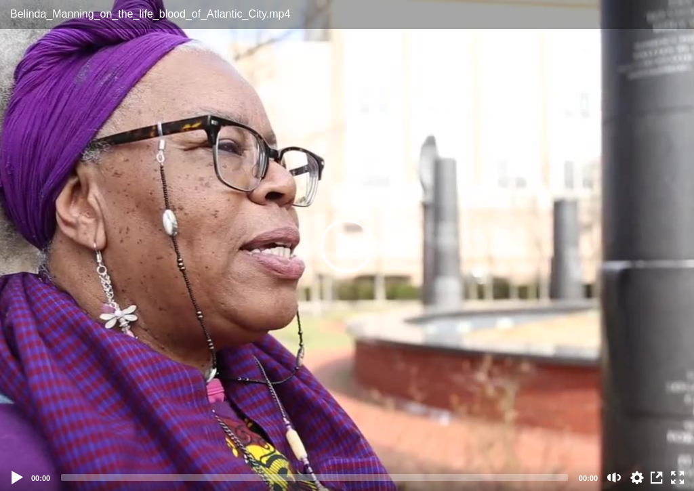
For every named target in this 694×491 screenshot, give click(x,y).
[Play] (17, 477)
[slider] (314, 477)
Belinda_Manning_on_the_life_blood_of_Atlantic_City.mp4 (150, 14)
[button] (347, 246)
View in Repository (657, 477)
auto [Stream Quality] (637, 477)
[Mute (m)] (614, 477)
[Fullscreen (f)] (678, 477)
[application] (347, 245)
